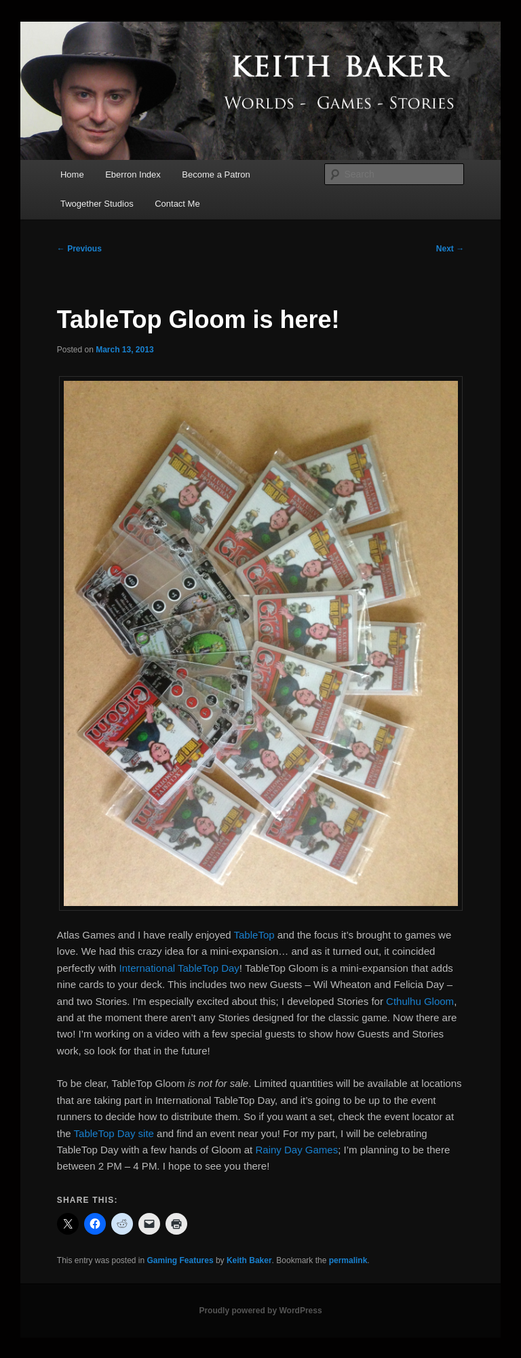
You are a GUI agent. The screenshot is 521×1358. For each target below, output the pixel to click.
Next (450, 248)
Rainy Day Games (296, 1149)
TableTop (254, 935)
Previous (79, 248)
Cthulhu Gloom (420, 1001)
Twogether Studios (97, 204)
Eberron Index (133, 174)
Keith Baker (249, 1260)
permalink (348, 1260)
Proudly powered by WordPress (260, 1310)
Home (72, 174)
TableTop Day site (114, 1133)
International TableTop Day (179, 968)
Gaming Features (180, 1260)
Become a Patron (216, 174)
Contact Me (177, 204)
